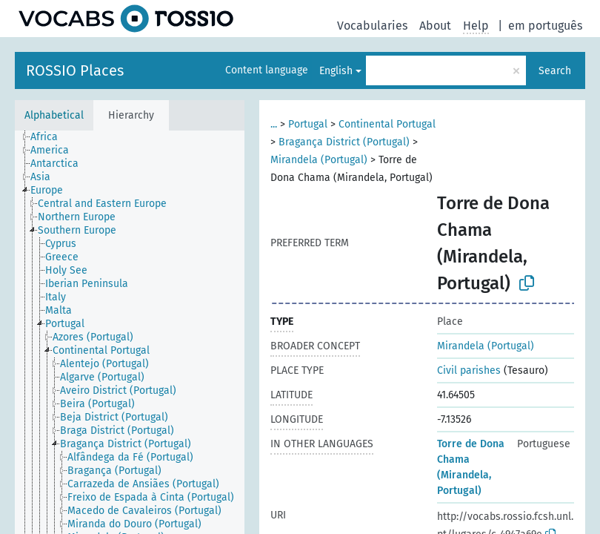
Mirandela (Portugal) (318, 160)
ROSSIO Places (75, 70)
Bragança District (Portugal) (344, 142)
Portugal (307, 124)
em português (545, 26)
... (273, 124)
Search (555, 71)
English (336, 71)
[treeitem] (50, 137)
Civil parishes (469, 370)
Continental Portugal (387, 124)
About (435, 26)
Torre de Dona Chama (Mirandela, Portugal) (470, 467)
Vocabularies (372, 26)
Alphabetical (54, 115)
